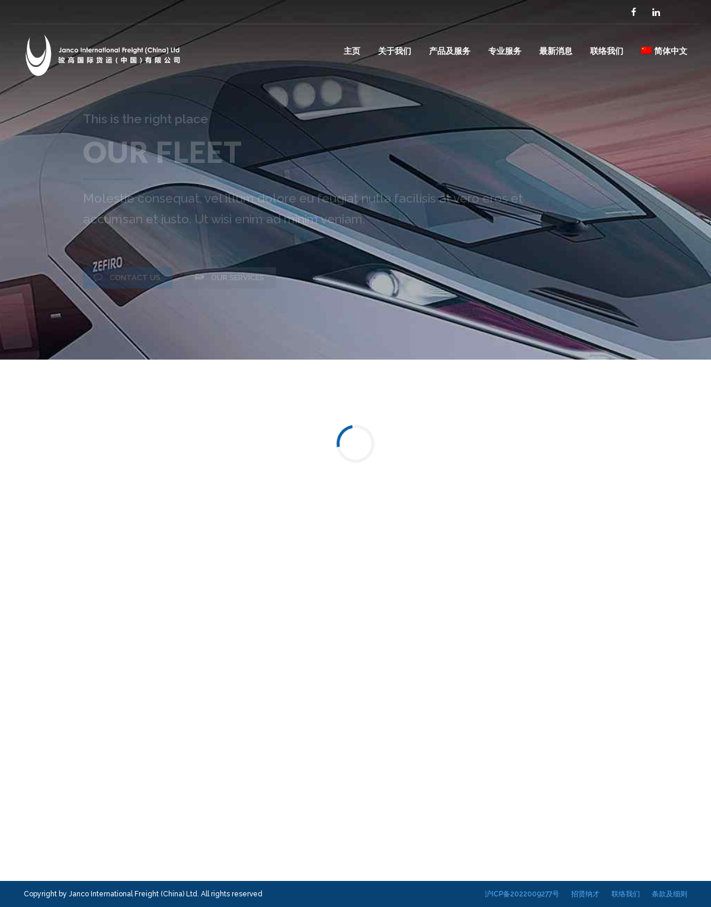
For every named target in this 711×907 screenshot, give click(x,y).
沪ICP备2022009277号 (522, 894)
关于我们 (394, 51)
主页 (352, 51)
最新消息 (555, 51)
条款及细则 (669, 894)
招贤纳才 (585, 894)
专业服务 (504, 51)
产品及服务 (449, 51)
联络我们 (606, 51)
